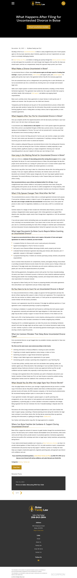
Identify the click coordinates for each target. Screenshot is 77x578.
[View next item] (21, 492)
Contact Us (38, 552)
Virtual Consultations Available (38, 27)
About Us (38, 542)
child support (35, 93)
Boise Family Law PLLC (19, 60)
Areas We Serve (38, 549)
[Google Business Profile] (38, 560)
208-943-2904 (38, 517)
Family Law (26, 462)
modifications (47, 416)
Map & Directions (38, 530)
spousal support (57, 74)
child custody (36, 74)
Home (38, 539)
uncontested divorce (29, 51)
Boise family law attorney (50, 443)
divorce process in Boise (58, 60)
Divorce (20, 462)
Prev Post (16, 467)
